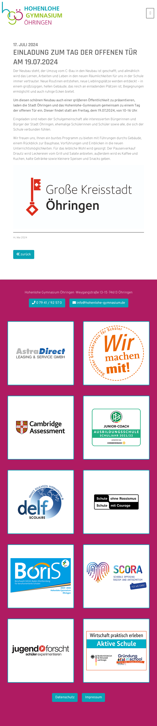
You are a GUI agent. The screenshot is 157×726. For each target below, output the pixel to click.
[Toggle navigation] (150, 13)
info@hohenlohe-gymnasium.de (98, 303)
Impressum (93, 697)
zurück (23, 254)
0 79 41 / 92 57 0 (47, 303)
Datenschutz (65, 697)
